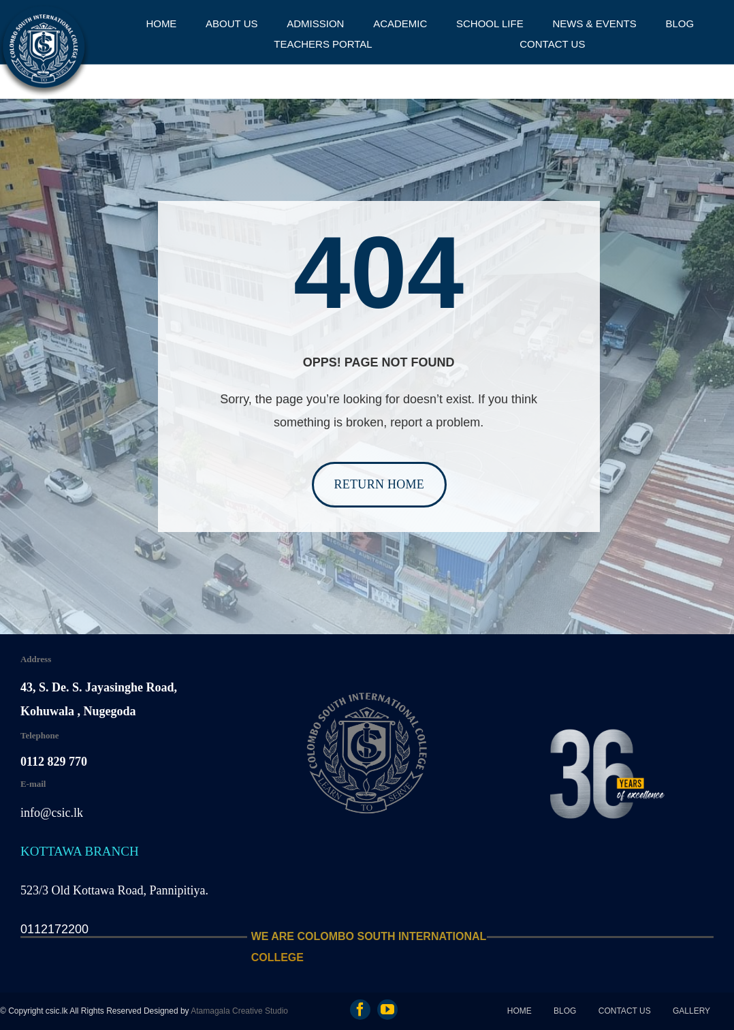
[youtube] (387, 1009)
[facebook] (360, 1009)
